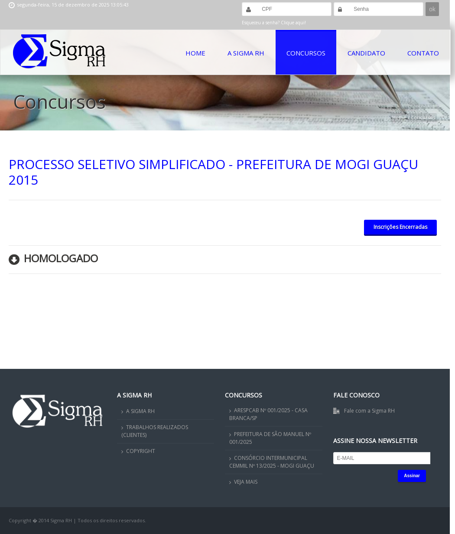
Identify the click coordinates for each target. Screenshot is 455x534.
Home (195, 53)
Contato (423, 53)
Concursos (305, 53)
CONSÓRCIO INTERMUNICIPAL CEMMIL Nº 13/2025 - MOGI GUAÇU (271, 461)
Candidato (366, 53)
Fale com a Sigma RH (369, 410)
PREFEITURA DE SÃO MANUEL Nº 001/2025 (270, 438)
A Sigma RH (246, 53)
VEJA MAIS (245, 481)
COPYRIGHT (140, 451)
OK (381, 514)
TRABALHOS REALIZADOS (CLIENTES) (154, 431)
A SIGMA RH (140, 411)
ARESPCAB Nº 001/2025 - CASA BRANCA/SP (268, 414)
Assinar (412, 475)
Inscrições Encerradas (400, 227)
